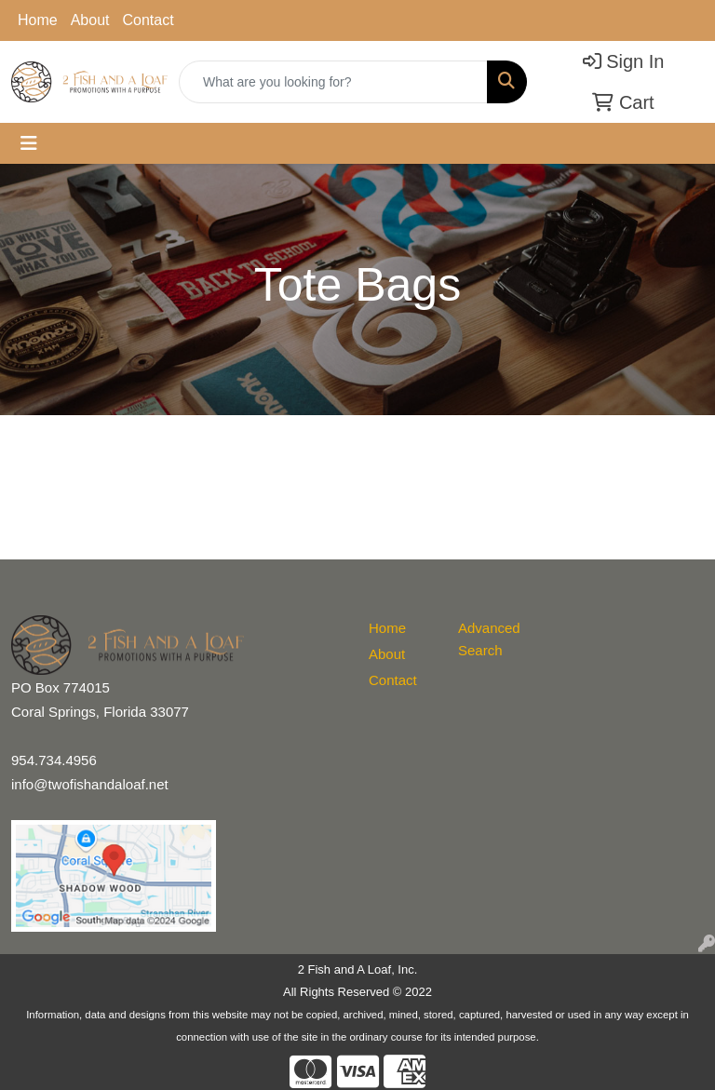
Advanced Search (489, 639)
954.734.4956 (54, 760)
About (90, 20)
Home (38, 20)
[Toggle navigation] (28, 143)
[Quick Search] (333, 82)
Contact (148, 20)
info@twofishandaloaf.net (90, 784)
